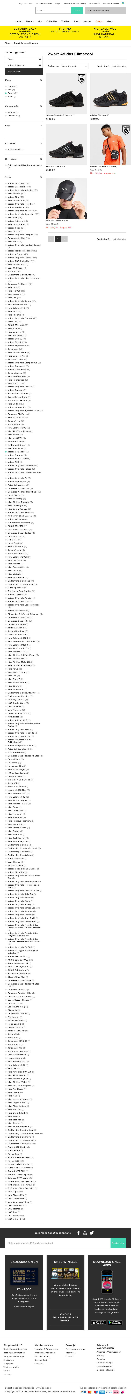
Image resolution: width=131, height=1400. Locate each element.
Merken (87, 21)
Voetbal (65, 21)
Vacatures (71, 1353)
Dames (30, 21)
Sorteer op (53, 66)
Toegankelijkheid (105, 1366)
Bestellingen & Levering (15, 1349)
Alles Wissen (14, 71)
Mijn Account (25, 3)
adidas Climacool (24, 65)
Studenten (8, 1360)
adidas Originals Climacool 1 (60, 115)
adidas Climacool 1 (99, 115)
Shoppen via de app (13, 1356)
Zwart (24, 59)
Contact (38, 1363)
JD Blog (7, 1374)
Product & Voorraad (44, 1353)
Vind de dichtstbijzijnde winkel (65, 1317)
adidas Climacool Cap (57, 220)
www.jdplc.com (43, 1388)
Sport (76, 21)
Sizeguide (8, 1363)
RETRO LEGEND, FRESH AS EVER (25, 32)
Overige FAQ (41, 1360)
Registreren (118, 1243)
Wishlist (93, 3)
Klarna (6, 1371)
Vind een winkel (44, 3)
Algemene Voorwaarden (109, 1352)
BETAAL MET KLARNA (65, 30)
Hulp (57, 3)
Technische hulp (42, 1356)
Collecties (51, 21)
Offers (99, 21)
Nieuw (109, 21)
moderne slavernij (105, 1370)
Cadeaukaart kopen (24, 1307)
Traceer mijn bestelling (74, 3)
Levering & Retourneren (46, 1349)
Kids (40, 21)
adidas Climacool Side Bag (103, 166)
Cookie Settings (105, 1362)
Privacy (100, 1355)
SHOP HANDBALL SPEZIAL (104, 32)
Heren (19, 21)
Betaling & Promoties (14, 1353)
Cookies (101, 1359)
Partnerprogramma (75, 1349)
